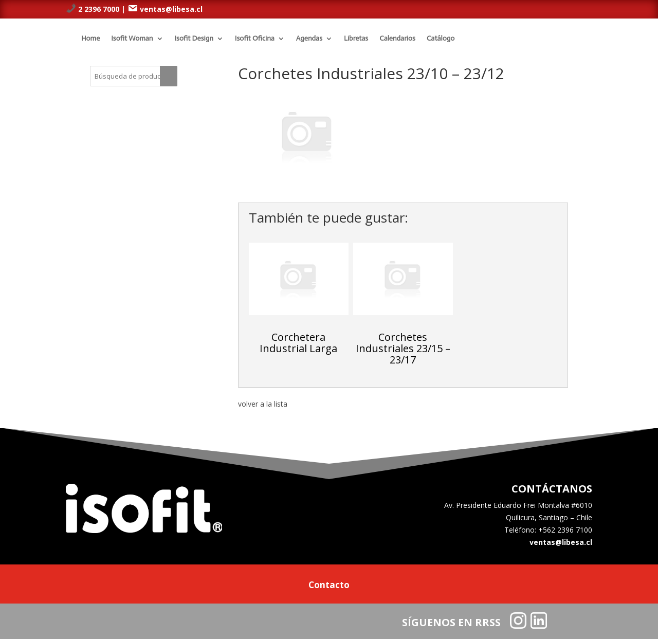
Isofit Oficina (255, 38)
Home (90, 38)
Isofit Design (194, 38)
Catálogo (440, 38)
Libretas (356, 38)
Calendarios (397, 38)
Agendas (309, 38)
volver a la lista (262, 404)
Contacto (329, 586)
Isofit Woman (132, 38)
